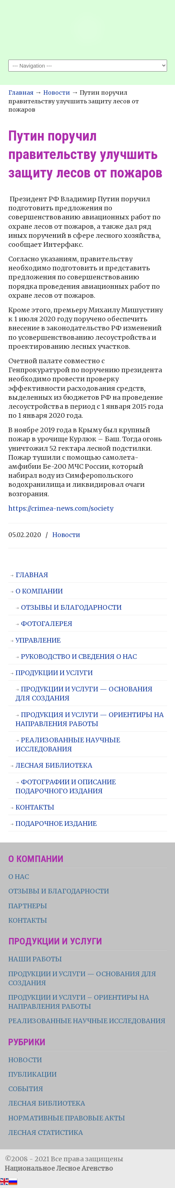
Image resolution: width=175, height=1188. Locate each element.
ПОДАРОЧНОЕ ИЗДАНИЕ (56, 823)
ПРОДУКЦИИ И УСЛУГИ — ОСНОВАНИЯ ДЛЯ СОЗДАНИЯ (84, 693)
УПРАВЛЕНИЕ (38, 640)
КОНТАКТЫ (35, 807)
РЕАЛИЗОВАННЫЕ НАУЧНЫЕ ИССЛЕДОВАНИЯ (68, 744)
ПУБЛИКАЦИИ (32, 1074)
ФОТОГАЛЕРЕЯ (47, 623)
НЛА (87, 29)
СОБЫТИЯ (25, 1089)
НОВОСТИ (25, 1060)
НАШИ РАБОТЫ (35, 959)
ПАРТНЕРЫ (27, 906)
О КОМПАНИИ (39, 591)
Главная (21, 92)
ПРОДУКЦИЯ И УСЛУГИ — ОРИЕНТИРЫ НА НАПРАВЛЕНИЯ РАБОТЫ (90, 719)
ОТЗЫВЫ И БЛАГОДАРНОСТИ (71, 607)
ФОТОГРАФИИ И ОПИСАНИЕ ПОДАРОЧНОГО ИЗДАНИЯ (66, 786)
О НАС (18, 876)
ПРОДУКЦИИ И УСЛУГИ (54, 673)
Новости (56, 92)
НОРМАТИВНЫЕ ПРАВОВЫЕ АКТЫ (67, 1118)
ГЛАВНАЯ (32, 575)
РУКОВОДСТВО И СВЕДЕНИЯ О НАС (79, 656)
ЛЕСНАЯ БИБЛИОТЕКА (54, 765)
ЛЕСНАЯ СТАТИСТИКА (45, 1132)
